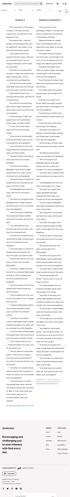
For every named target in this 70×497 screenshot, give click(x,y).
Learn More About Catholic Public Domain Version (20, 405)
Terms (13, 481)
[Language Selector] (57, 3)
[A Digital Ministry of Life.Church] (35, 467)
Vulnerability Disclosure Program (11, 483)
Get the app (49, 3)
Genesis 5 (8, 10)
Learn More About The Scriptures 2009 (47, 383)
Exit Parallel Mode (66, 11)
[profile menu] (64, 3)
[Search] (26, 3)
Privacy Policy (6, 481)
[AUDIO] (54, 11)
